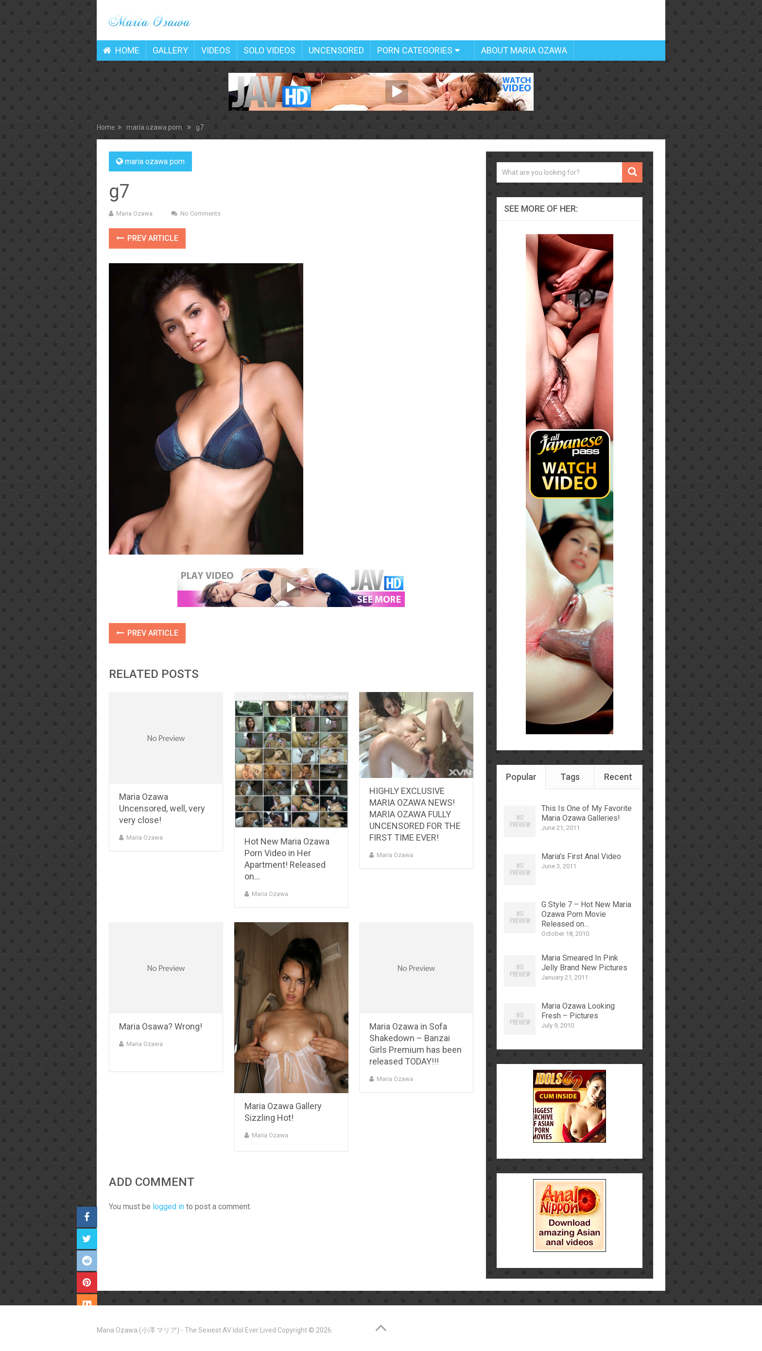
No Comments (200, 213)
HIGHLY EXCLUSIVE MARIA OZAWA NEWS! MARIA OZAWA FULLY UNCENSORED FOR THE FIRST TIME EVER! (415, 814)
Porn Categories (414, 50)
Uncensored (336, 50)
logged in (168, 1206)
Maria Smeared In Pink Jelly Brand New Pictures (584, 962)
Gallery (170, 50)
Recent (618, 777)
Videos (215, 50)
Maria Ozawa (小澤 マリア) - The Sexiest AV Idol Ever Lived (186, 1330)
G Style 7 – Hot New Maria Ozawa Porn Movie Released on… (586, 914)
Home (121, 50)
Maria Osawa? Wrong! (160, 1026)
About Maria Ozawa (524, 50)
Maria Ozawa (134, 213)
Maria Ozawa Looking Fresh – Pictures (578, 1010)
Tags (570, 777)
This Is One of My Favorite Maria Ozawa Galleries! (586, 813)
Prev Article (147, 238)
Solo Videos (269, 50)
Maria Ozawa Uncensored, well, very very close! (162, 808)
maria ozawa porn (155, 161)
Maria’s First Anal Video (581, 856)
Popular (521, 777)
